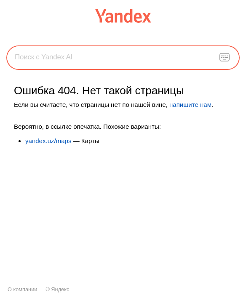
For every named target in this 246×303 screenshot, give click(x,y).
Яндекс (60, 289)
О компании (22, 289)
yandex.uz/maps (48, 140)
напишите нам (190, 104)
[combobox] (123, 57)
